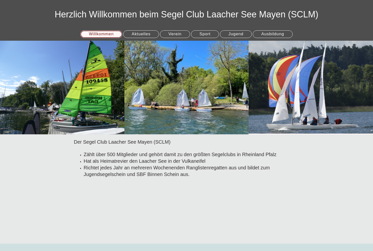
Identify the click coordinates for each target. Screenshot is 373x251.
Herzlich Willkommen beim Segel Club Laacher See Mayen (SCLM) (186, 14)
